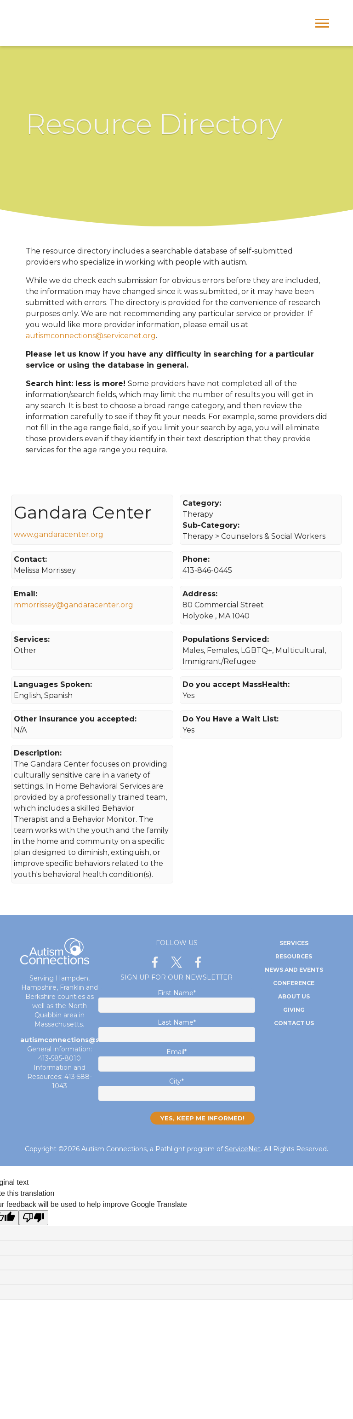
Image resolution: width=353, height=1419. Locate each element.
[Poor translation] (33, 1217)
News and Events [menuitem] (294, 969)
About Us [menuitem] (294, 996)
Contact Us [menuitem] (294, 1023)
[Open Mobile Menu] (324, 26)
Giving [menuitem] (294, 1009)
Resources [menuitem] (293, 956)
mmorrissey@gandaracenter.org (73, 604)
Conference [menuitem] (293, 983)
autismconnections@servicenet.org (91, 335)
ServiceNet (243, 1149)
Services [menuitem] (293, 943)
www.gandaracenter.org (58, 534)
